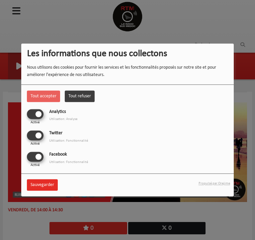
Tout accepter (43, 96)
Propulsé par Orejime (214, 184)
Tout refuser (79, 96)
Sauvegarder (42, 185)
